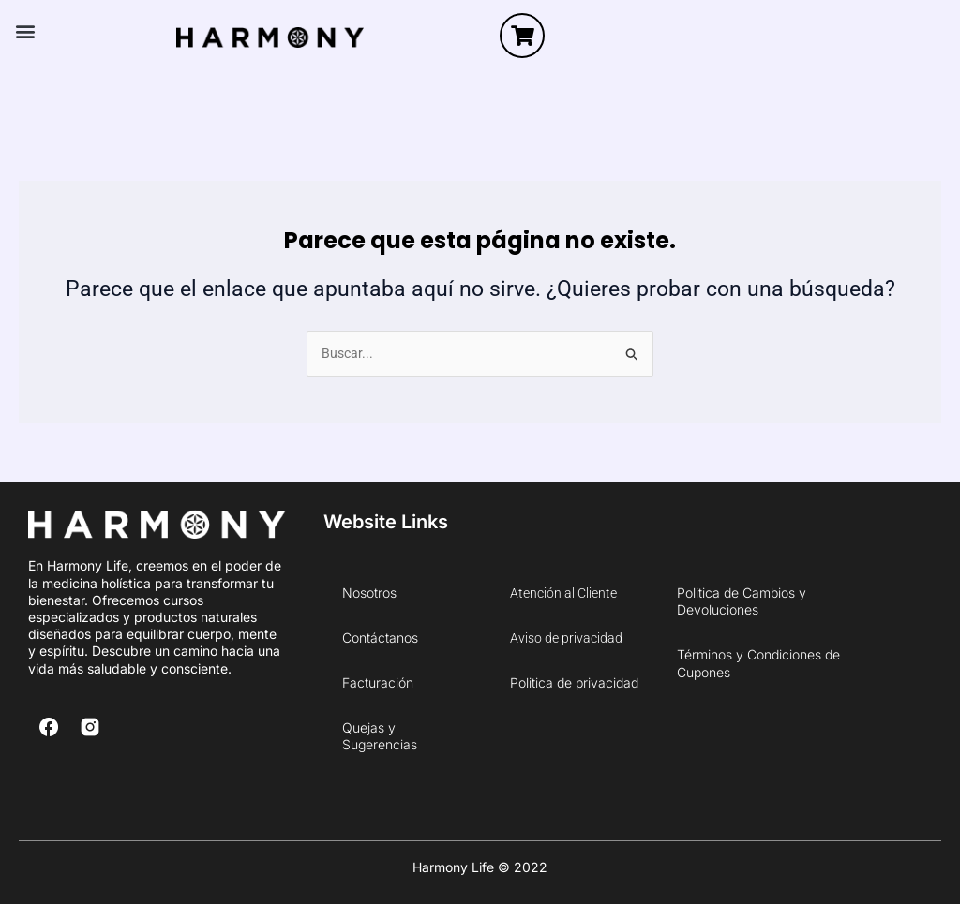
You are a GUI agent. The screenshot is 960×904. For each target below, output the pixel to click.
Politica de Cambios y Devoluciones (741, 601)
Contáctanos (380, 637)
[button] (24, 31)
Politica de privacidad (574, 682)
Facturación (377, 682)
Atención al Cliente (563, 592)
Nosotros (369, 592)
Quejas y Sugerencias (379, 735)
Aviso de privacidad (566, 637)
